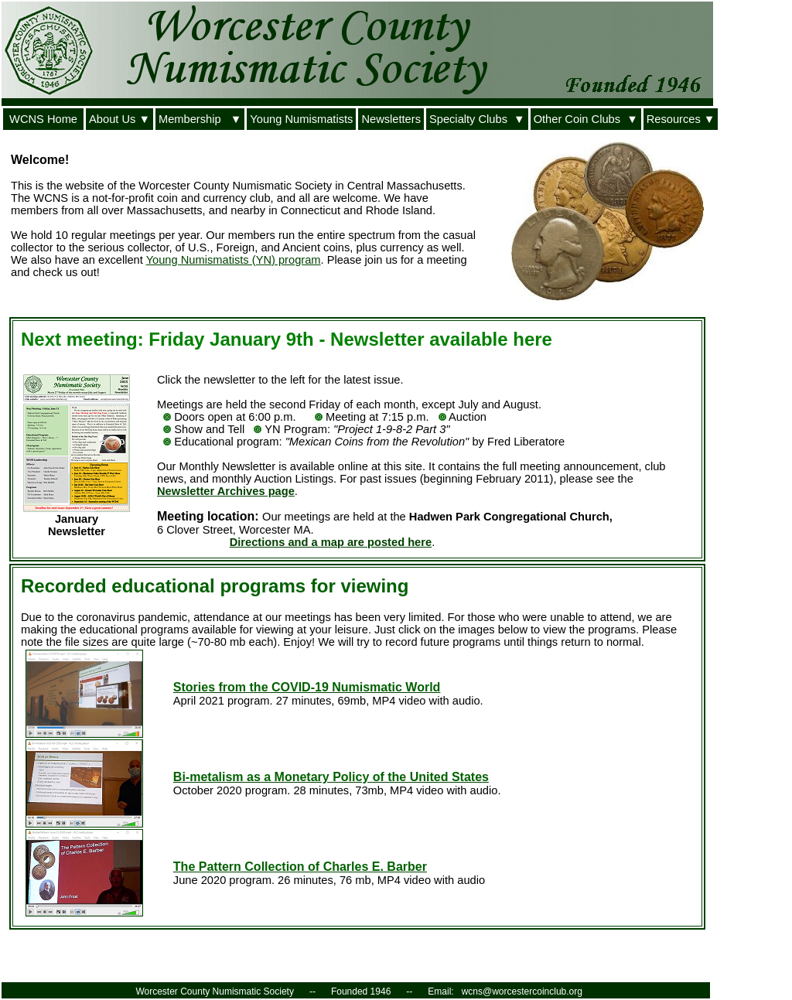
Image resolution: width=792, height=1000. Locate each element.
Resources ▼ (681, 119)
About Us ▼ (119, 119)
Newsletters (391, 119)
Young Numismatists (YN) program (233, 260)
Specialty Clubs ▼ (477, 119)
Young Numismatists (301, 119)
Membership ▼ (200, 119)
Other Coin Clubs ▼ (586, 119)
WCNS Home (43, 119)
